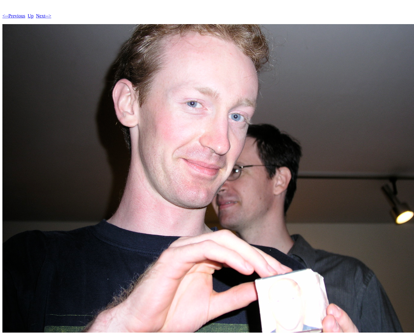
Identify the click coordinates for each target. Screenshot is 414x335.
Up (31, 15)
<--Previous (13, 15)
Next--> (43, 15)
